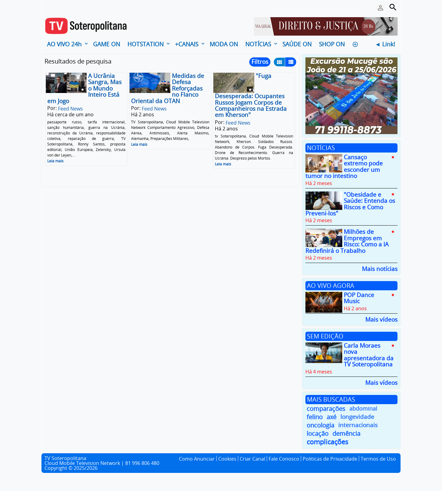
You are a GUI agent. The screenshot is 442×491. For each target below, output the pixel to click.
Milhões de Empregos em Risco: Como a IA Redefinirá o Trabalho (347, 241)
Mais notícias (379, 268)
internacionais (358, 425)
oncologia (320, 425)
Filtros (259, 62)
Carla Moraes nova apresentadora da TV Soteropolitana (369, 355)
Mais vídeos (381, 319)
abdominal (363, 408)
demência (346, 433)
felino (315, 417)
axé (331, 417)
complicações (327, 442)
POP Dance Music (359, 298)
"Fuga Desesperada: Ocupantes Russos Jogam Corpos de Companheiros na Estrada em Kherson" (251, 95)
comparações (326, 408)
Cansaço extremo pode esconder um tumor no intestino (344, 166)
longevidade (357, 417)
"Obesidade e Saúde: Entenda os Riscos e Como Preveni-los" (350, 204)
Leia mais (55, 161)
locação (317, 433)
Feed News (70, 108)
